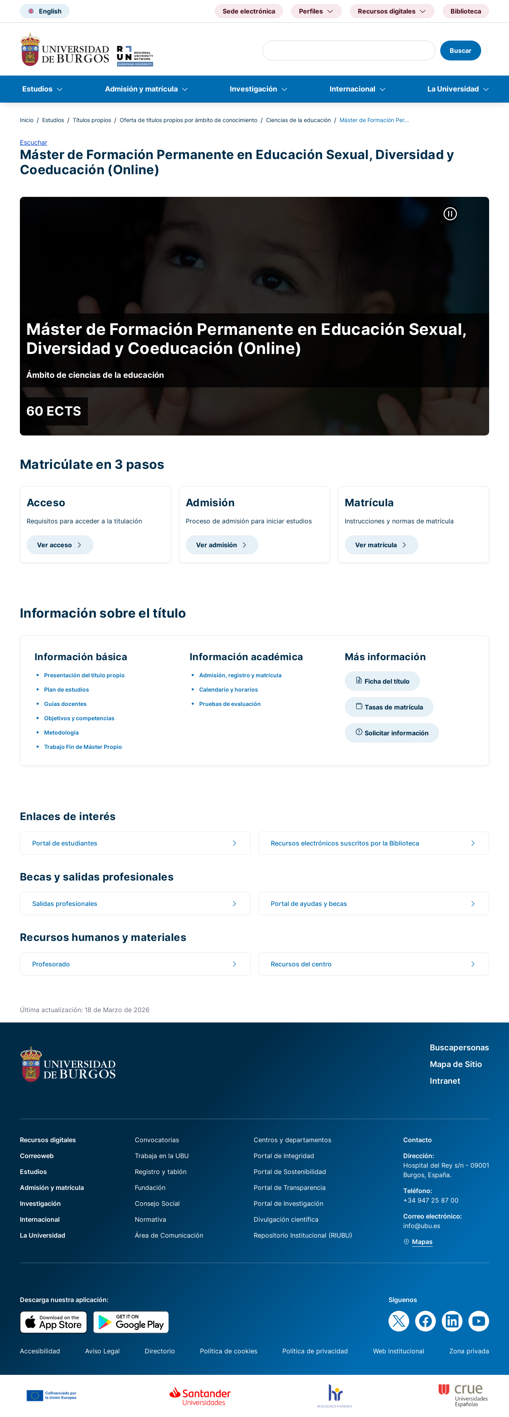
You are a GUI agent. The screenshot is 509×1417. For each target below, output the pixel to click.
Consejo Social (157, 1203)
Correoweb (37, 1156)
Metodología (61, 732)
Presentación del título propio (84, 675)
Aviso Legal (102, 1351)
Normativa (150, 1219)
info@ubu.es (421, 1226)
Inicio (26, 120)
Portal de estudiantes (64, 843)
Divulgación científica (286, 1219)
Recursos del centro (301, 964)
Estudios (37, 89)
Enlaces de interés (68, 816)
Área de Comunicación (169, 1235)
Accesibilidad (40, 1351)
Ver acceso (54, 545)
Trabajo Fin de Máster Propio (83, 746)
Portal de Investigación (288, 1203)
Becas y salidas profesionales (97, 876)
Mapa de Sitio (456, 1064)
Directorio (160, 1351)
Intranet (445, 1081)
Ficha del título (382, 680)
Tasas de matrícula (389, 706)
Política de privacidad (315, 1351)
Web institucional (398, 1351)
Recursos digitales (48, 1140)
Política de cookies (228, 1351)
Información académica (246, 657)
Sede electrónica (249, 11)
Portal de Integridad (284, 1156)
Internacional (352, 89)
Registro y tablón (161, 1172)
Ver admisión (216, 545)
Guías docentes (65, 703)
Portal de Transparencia (290, 1188)
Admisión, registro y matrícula (240, 675)
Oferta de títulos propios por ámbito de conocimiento (188, 120)
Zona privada (469, 1351)
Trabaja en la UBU (162, 1156)
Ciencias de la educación (298, 120)
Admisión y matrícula (141, 89)
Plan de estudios (66, 689)
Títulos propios (92, 120)
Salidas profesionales (64, 904)
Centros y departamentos (292, 1140)
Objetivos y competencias (79, 718)
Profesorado (51, 964)
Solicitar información (392, 732)
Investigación (253, 89)
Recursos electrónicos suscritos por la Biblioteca (345, 843)
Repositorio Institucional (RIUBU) (303, 1235)
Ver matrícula (376, 545)
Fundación (150, 1188)
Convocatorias (157, 1140)
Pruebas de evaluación (230, 703)
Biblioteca (466, 11)
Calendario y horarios (228, 689)
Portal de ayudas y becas (309, 904)
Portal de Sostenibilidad (290, 1172)
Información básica (81, 657)
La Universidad (453, 89)
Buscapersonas (459, 1047)
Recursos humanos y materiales (103, 937)
